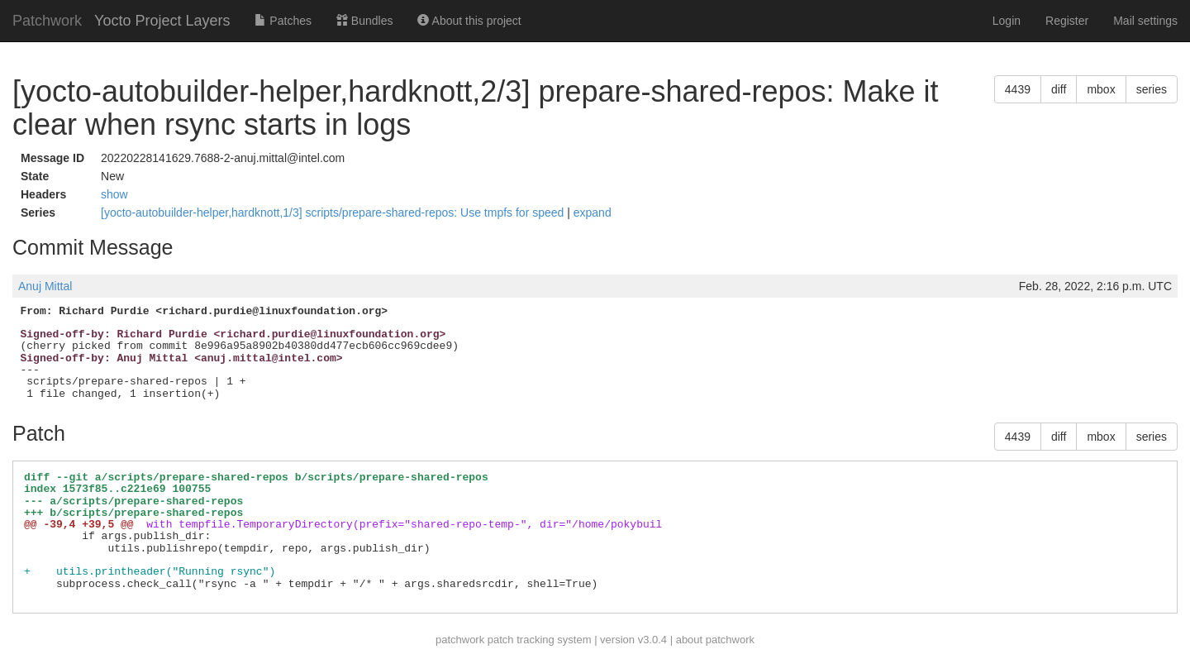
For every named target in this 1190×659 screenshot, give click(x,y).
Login (1006, 20)
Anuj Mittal (45, 286)
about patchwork (715, 639)
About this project (469, 20)
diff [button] (1058, 89)
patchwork (460, 639)
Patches (283, 20)
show (114, 194)
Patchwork (47, 20)
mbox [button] (1101, 89)
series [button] (1151, 89)
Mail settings (1145, 20)
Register (1066, 20)
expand (593, 212)
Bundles (364, 20)
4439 (1018, 89)
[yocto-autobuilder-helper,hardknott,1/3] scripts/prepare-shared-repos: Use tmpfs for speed (334, 212)
